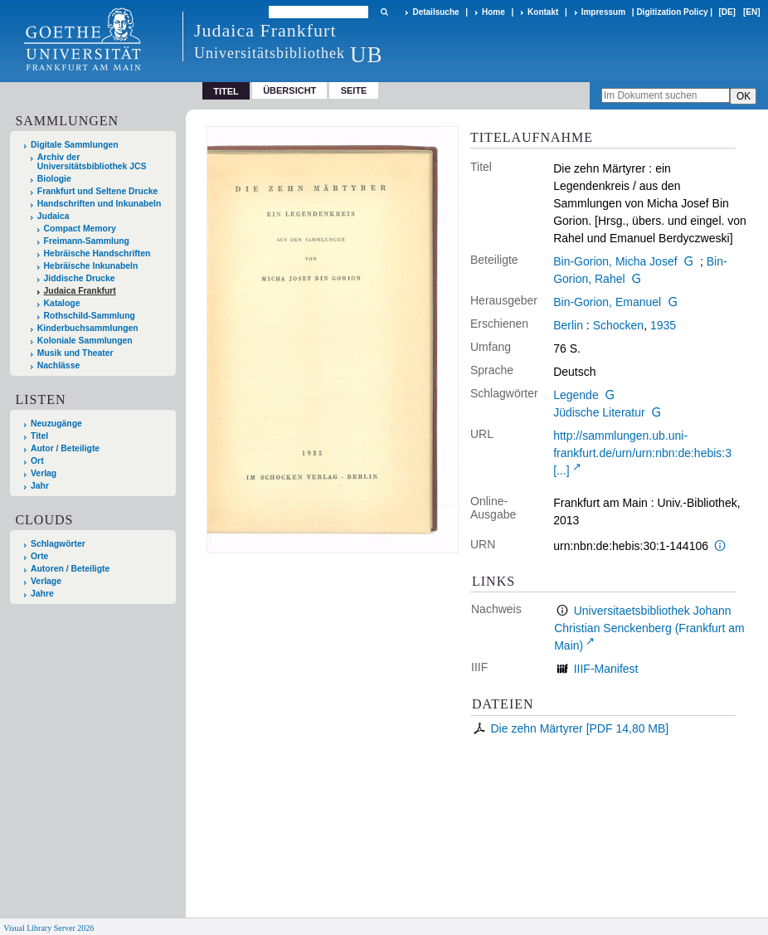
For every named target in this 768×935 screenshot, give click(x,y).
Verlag (43, 473)
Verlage (46, 581)
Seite (354, 90)
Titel (39, 436)
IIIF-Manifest (606, 668)
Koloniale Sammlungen (85, 340)
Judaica (53, 216)
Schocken (618, 325)
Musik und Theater (75, 353)
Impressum (603, 12)
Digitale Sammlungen (75, 144)
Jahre (42, 593)
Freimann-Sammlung (86, 241)
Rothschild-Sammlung (89, 315)
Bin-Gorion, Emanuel (607, 302)
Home (493, 12)
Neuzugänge (56, 423)
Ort (37, 460)
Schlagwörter (58, 543)
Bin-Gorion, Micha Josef (615, 261)
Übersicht (289, 90)
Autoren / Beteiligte (70, 568)
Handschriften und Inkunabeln (99, 203)
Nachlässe (58, 365)
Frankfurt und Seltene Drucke (97, 191)
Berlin (568, 325)
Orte (39, 556)
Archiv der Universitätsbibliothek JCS (92, 162)
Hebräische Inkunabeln (91, 265)
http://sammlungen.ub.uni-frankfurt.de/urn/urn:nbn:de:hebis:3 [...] (642, 453)
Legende (576, 395)
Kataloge (62, 303)
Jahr (40, 485)
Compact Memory (80, 228)
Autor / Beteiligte (65, 448)
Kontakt (542, 12)
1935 (663, 325)
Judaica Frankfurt (80, 290)
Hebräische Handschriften (97, 253)
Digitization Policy (671, 12)
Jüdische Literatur (599, 412)
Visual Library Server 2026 (48, 928)
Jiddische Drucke (79, 278)
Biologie (54, 178)
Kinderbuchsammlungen (88, 328)
